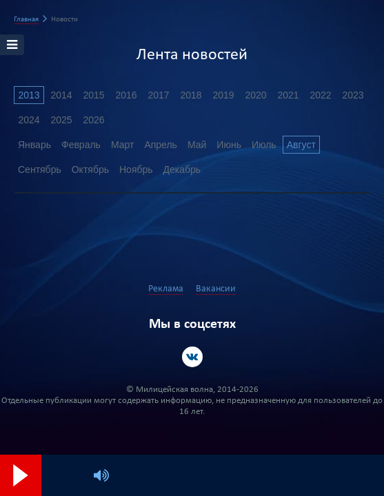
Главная (26, 19)
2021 (288, 95)
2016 (126, 95)
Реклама (165, 289)
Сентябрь (39, 169)
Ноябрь (136, 169)
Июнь (228, 144)
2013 (28, 95)
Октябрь (90, 169)
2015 (93, 95)
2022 (320, 95)
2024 (28, 119)
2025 (61, 119)
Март (122, 144)
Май (197, 144)
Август (301, 144)
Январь (34, 144)
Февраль (81, 144)
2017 (158, 95)
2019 (223, 95)
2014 (61, 95)
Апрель (160, 144)
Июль (264, 144)
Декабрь (182, 169)
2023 (352, 95)
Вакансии (216, 289)
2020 (255, 95)
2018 (190, 95)
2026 (93, 119)
